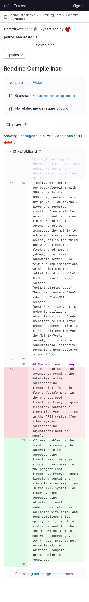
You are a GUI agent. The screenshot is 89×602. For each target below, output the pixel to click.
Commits (72, 15)
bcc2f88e (34, 83)
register (33, 574)
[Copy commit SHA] (36, 29)
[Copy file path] (40, 151)
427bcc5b (17, 19)
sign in (50, 574)
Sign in (78, 6)
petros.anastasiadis (24, 15)
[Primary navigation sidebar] (5, 17)
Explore (20, 6)
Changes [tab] (17, 124)
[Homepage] (6, 5)
